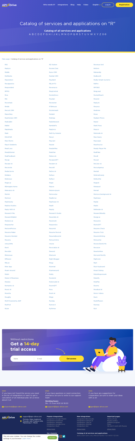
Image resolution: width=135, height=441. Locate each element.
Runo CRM (53, 72)
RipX (95, 263)
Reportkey (9, 114)
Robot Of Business (12, 278)
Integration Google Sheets (56, 419)
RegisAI (96, 183)
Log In (107, 4)
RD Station (53, 64)
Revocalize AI (54, 247)
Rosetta (8, 293)
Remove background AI (102, 194)
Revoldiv (8, 251)
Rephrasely (9, 202)
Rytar (7, 308)
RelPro (96, 83)
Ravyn (51, 137)
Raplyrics (52, 129)
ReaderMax (53, 148)
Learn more (26, 438)
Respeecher (9, 224)
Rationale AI (98, 133)
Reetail (96, 171)
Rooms (96, 285)
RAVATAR (8, 137)
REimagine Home (11, 186)
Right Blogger (54, 259)
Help (79, 4)
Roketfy (96, 278)
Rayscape (97, 141)
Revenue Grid (99, 64)
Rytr (95, 308)
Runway (96, 304)
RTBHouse (53, 106)
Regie (51, 183)
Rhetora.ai (8, 255)
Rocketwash (53, 110)
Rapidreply (9, 129)
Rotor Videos (99, 293)
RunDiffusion (98, 301)
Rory (51, 289)
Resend (96, 99)
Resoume (97, 221)
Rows (96, 114)
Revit (7, 247)
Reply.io (8, 68)
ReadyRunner (10, 152)
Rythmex (52, 308)
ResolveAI (52, 221)
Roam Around (10, 270)
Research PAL (10, 213)
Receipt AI (8, 163)
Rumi (95, 297)
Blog (72, 4)
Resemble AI (53, 217)
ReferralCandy (99, 175)
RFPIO (7, 91)
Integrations (63, 4)
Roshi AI (52, 293)
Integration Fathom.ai (85, 420)
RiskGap (52, 118)
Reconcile (8, 167)
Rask (6, 133)
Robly (51, 274)
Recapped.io (9, 83)
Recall (96, 156)
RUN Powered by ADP (13, 301)
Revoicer (97, 247)
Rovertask (8, 102)
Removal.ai (53, 194)
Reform (96, 68)
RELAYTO (52, 83)
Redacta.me (9, 171)
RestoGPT (97, 224)
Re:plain (52, 99)
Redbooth (97, 76)
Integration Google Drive (56, 424)
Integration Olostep (84, 424)
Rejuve (51, 186)
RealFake (97, 152)
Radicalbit (8, 122)
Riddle (7, 72)
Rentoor (8, 198)
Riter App (8, 266)
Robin (7, 274)
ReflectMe (97, 179)
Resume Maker (10, 232)
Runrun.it (52, 304)
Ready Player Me (100, 148)
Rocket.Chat (53, 68)
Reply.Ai (96, 102)
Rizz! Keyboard (99, 266)
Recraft (52, 167)
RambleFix (53, 125)
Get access (71, 359)
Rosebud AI (98, 289)
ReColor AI (98, 163)
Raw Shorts (9, 141)
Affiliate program (113, 422)
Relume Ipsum (54, 190)
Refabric (8, 175)
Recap (7, 160)
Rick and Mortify (100, 255)
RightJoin (97, 259)
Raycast (52, 141)
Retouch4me (54, 240)
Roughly (8, 297)
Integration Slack (53, 426)
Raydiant (52, 80)
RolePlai (96, 282)
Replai (96, 202)
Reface (51, 175)
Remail (96, 190)
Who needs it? (49, 4)
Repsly (51, 209)
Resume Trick (99, 232)
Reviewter (53, 102)
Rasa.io (96, 129)
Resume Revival (55, 232)
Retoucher (97, 240)
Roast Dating (98, 270)
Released (97, 186)
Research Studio (55, 213)
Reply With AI (10, 209)
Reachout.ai (98, 144)
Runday (52, 301)
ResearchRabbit (11, 217)
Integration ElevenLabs (85, 419)
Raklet (7, 125)
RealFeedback (10, 156)
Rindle (7, 106)
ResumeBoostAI (55, 236)
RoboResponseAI (100, 274)
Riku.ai (7, 263)
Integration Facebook (55, 420)
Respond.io (53, 224)
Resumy (8, 240)
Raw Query (98, 137)
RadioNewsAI (54, 122)
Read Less (8, 148)
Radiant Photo (99, 118)
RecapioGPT (53, 160)
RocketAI (52, 278)
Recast (96, 160)
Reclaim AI (53, 163)
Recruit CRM (9, 110)
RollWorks (8, 76)
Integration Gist (83, 426)
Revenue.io (53, 87)
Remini (7, 194)
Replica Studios (10, 205)
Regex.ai (8, 183)
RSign (51, 297)
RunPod (8, 304)
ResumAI (52, 228)
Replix (96, 205)
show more (51, 429)
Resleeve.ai (9, 221)
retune (51, 243)
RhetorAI (52, 255)
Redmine (97, 110)
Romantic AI (9, 285)
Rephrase (97, 198)
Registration (124, 4)
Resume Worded (11, 236)
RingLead (97, 91)
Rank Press (98, 125)
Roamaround (54, 270)
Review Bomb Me (100, 243)
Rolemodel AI (54, 282)
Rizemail (52, 266)
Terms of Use (112, 419)
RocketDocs (53, 95)
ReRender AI (98, 209)
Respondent (9, 87)
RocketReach (99, 95)
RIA (6, 99)
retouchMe (9, 243)
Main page (6, 59)
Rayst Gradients (11, 144)
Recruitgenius (99, 167)
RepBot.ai (52, 198)
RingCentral (53, 91)
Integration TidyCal (84, 422)
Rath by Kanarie (55, 133)
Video (85, 4)
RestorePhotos (10, 228)
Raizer (96, 122)
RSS (6, 64)
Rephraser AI (54, 202)
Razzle (51, 144)
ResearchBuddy (99, 213)
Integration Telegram (54, 422)
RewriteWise (98, 251)
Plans (109, 424)
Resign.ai (97, 217)
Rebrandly (97, 72)
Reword (52, 251)
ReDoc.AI (52, 171)
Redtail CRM (53, 76)
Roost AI (8, 289)
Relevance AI (9, 190)
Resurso (97, 106)
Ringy (51, 263)
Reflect (51, 179)
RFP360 (97, 87)
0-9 (104, 34)
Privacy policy (112, 420)
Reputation (9, 80)
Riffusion (8, 259)
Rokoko (7, 282)
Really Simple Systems (102, 80)
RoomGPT (53, 285)
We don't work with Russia (117, 426)
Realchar (52, 152)
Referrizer (8, 179)
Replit (51, 205)
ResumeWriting (99, 236)
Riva (6, 95)
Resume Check (99, 228)
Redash (52, 114)
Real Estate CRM (11, 118)
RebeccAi (52, 156)
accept (52, 437)
